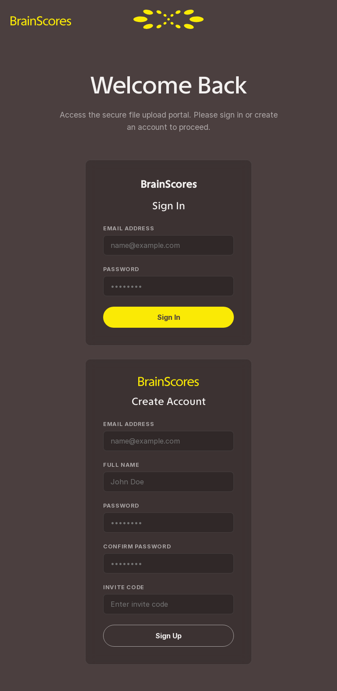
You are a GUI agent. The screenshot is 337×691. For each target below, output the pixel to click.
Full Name (121, 465)
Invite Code (123, 587)
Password (121, 269)
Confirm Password (137, 546)
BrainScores (168, 184)
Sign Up (168, 635)
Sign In (168, 317)
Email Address (128, 228)
